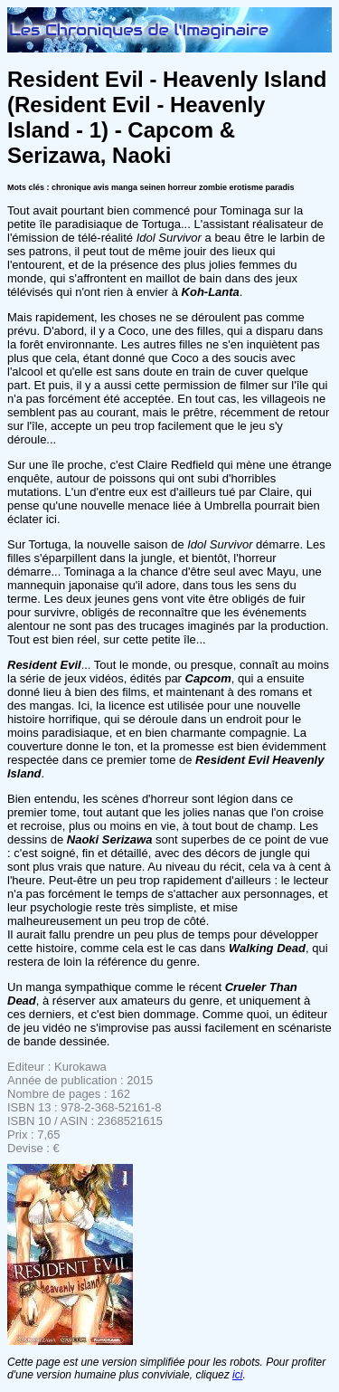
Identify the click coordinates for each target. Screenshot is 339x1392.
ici (237, 1374)
